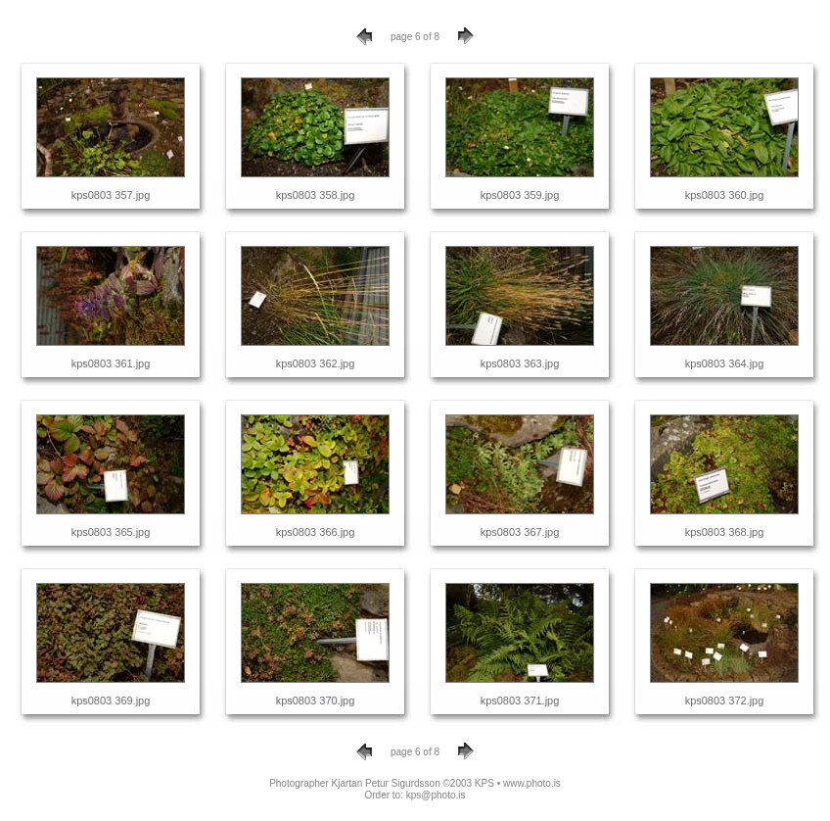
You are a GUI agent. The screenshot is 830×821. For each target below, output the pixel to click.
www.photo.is (532, 783)
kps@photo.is (436, 795)
